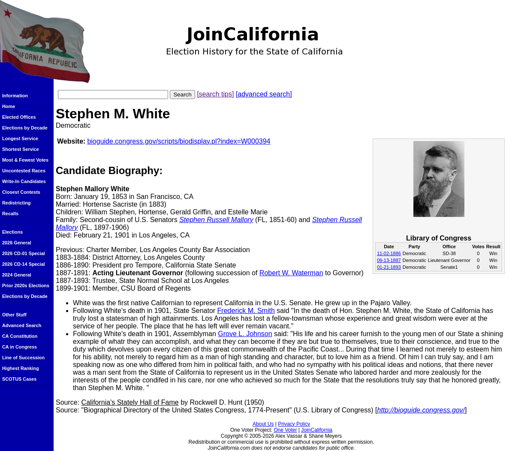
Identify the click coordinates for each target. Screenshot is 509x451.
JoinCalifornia (316, 430)
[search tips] (215, 94)
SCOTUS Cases (19, 379)
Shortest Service (20, 149)
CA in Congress (19, 346)
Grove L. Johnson (245, 333)
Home (8, 106)
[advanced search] (264, 94)
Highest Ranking (20, 368)
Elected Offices (19, 117)
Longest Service (20, 138)
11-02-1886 (389, 253)
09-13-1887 (389, 260)
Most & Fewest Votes (25, 159)
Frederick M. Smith (246, 310)
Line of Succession (23, 357)
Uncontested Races (23, 170)
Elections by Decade (25, 127)
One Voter (285, 430)
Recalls (10, 213)
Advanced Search (21, 325)
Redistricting (16, 202)
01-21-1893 (389, 267)
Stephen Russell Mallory (216, 219)
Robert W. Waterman (291, 273)
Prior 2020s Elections (25, 285)
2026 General (16, 242)
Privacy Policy (294, 424)
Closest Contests (21, 192)
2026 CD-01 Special (23, 253)
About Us (263, 424)
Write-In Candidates (24, 181)
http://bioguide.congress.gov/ (421, 410)
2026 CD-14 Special (23, 264)
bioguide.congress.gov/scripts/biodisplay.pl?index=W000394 (178, 141)
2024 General (16, 274)
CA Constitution (19, 336)
